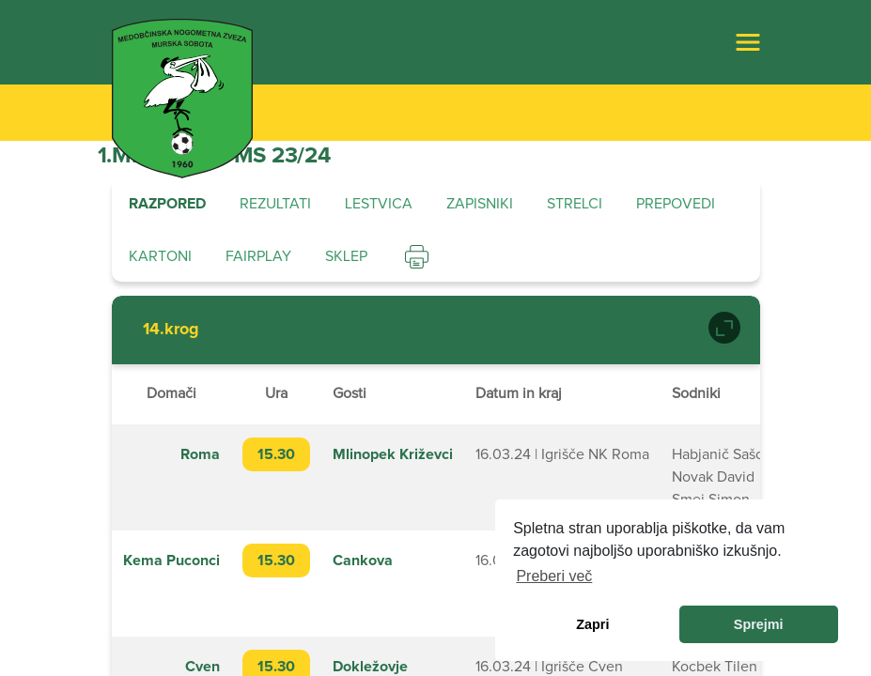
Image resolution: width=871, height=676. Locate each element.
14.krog (171, 329)
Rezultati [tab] (275, 203)
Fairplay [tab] (258, 256)
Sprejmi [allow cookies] (759, 624)
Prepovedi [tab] (675, 203)
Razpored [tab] (167, 203)
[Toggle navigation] (748, 42)
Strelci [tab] (574, 203)
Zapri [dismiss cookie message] (592, 624)
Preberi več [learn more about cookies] (554, 576)
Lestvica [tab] (378, 203)
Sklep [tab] (346, 256)
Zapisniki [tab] (479, 203)
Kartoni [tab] (160, 256)
